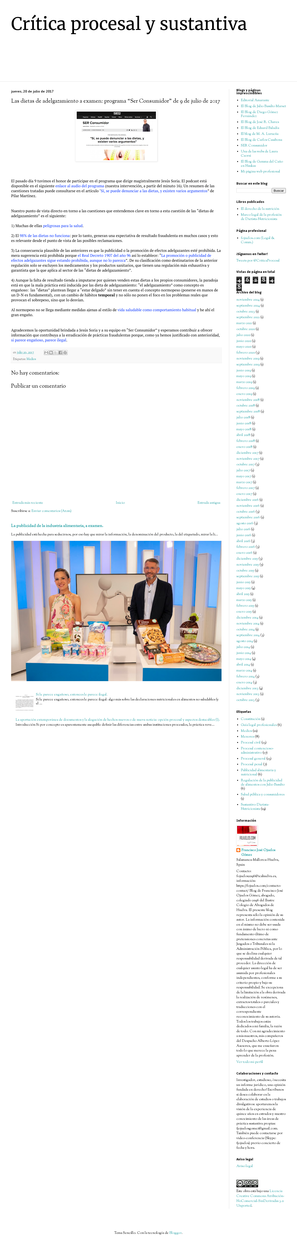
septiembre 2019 (248, 364)
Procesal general (253, 758)
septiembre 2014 (248, 635)
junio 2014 (243, 653)
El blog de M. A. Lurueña (259, 134)
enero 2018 (244, 447)
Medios (31, 359)
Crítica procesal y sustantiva (129, 24)
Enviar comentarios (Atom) (51, 511)
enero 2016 (244, 552)
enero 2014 (244, 682)
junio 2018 (243, 423)
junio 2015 (243, 582)
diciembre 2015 (247, 558)
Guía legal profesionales (259, 725)
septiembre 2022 (248, 317)
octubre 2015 (245, 570)
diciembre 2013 (247, 688)
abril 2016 (243, 541)
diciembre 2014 (247, 617)
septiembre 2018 (248, 411)
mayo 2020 (243, 346)
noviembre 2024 (248, 299)
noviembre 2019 (247, 358)
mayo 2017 (243, 476)
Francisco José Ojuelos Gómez (258, 853)
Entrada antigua (209, 503)
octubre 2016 (245, 511)
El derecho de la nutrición (260, 209)
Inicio (120, 503)
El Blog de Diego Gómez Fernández (259, 114)
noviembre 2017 (247, 458)
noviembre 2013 (247, 694)
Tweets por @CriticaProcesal (258, 260)
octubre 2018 (245, 405)
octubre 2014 (245, 629)
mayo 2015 (243, 588)
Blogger (175, 1233)
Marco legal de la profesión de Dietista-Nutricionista (261, 217)
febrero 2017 (245, 488)
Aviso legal (244, 1166)
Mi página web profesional (260, 171)
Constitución (250, 719)
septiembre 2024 (248, 305)
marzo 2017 (244, 482)
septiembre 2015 (247, 576)
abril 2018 (243, 435)
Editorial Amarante (255, 100)
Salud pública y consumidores (262, 794)
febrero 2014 (245, 676)
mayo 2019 (243, 376)
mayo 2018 (243, 429)
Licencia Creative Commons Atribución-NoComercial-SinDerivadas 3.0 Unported (260, 1198)
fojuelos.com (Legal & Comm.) (257, 240)
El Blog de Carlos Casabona (261, 140)
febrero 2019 (245, 388)
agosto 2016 (244, 523)
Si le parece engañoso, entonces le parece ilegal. (72, 694)
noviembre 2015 (247, 564)
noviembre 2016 (248, 505)
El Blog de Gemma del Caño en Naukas (262, 163)
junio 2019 (243, 370)
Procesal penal (251, 764)
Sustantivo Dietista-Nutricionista (255, 807)
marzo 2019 (244, 382)
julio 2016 (243, 529)
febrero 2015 (245, 605)
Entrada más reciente (27, 503)
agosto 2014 (244, 641)
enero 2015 (244, 611)
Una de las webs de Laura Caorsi (259, 153)
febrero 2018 (245, 441)
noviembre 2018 (248, 400)
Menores (247, 736)
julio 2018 (243, 417)
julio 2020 (243, 335)
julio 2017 (243, 470)
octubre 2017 (245, 464)
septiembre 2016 (248, 517)
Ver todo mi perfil (249, 1062)
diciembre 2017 (247, 453)
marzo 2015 (244, 600)
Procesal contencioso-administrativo (257, 750)
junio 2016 (243, 535)
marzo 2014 (244, 670)
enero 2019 (244, 394)
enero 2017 (244, 494)
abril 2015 (242, 594)
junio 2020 (243, 341)
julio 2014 (243, 647)
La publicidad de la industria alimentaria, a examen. (57, 526)
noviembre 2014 (247, 623)
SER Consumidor (254, 145)
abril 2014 (243, 664)
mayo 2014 (243, 659)
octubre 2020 (245, 329)
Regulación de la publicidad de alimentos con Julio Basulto (263, 782)
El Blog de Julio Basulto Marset (263, 106)
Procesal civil (251, 742)
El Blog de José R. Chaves (260, 122)
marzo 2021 (244, 323)
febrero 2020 (245, 352)
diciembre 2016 (247, 500)
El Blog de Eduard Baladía (260, 128)
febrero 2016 (245, 547)
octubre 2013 (245, 700)
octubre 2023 (245, 311)
